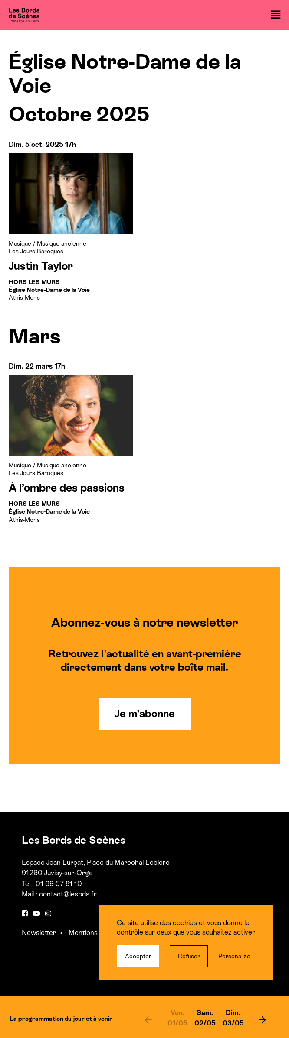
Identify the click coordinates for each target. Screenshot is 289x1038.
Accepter (138, 956)
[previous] (148, 1019)
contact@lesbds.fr (68, 894)
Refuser (189, 956)
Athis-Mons (49, 289)
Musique (20, 243)
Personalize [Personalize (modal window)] (234, 956)
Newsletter (39, 932)
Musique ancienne (61, 243)
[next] (262, 1019)
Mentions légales (95, 932)
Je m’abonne (145, 713)
